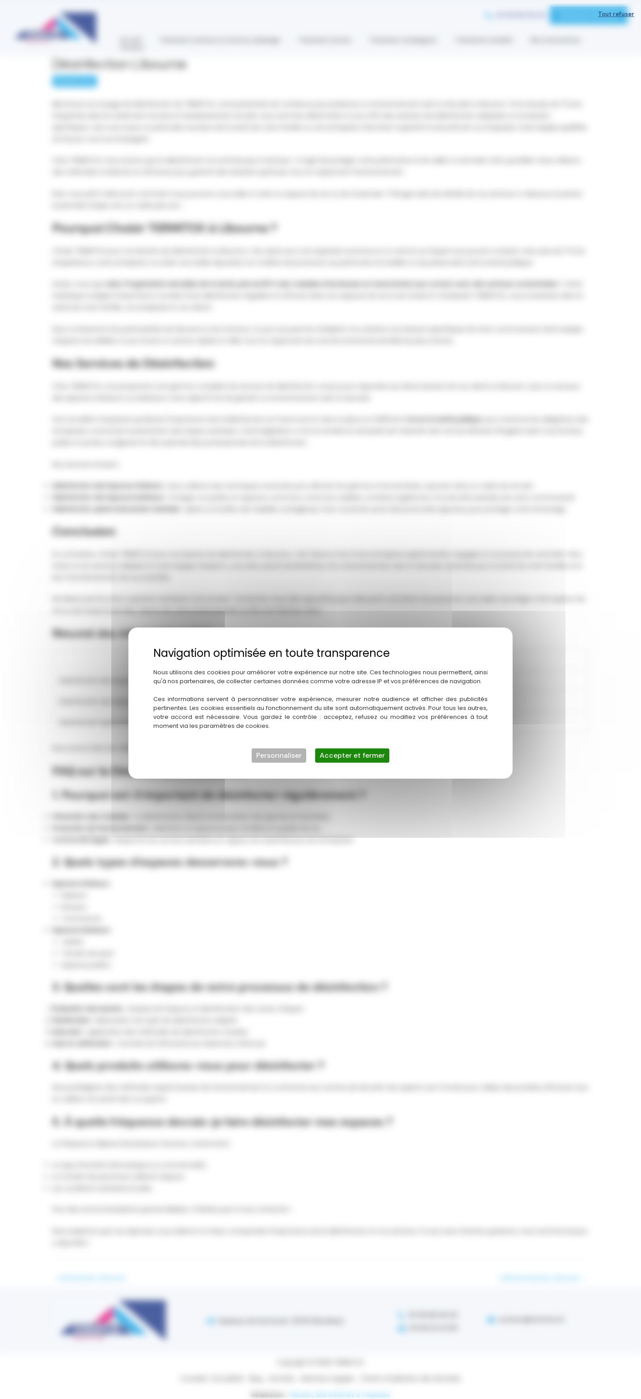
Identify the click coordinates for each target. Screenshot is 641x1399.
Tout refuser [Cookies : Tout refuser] (616, 10)
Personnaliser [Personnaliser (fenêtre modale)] (279, 751)
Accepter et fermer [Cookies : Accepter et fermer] (352, 751)
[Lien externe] (602, 497)
